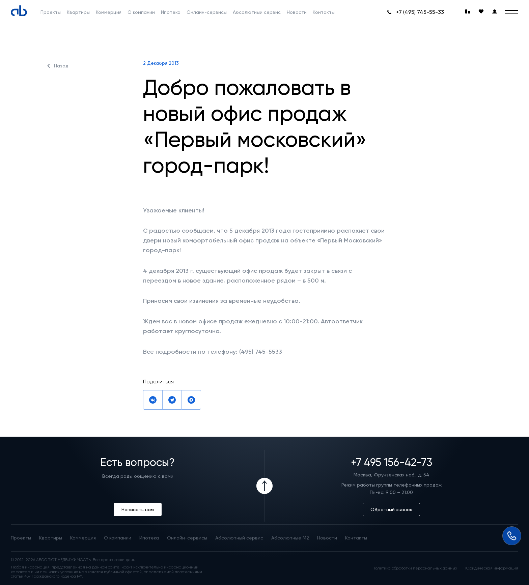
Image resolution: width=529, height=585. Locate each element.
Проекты (50, 12)
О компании (141, 12)
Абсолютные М (290, 537)
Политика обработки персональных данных (414, 568)
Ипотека (170, 12)
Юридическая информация (491, 568)
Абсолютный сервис (257, 12)
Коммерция (108, 12)
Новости (297, 12)
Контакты (324, 12)
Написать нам (137, 509)
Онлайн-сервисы (207, 12)
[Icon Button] (264, 486)
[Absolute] (19, 11)
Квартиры (78, 12)
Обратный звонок (391, 509)
